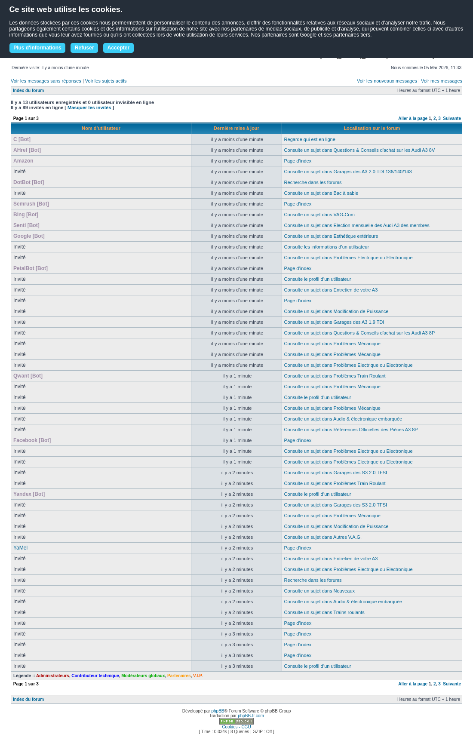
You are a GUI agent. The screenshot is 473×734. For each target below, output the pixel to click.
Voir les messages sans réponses (46, 80)
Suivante (452, 118)
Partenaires (178, 675)
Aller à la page (412, 118)
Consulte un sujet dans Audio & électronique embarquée (343, 418)
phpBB (217, 711)
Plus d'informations (37, 48)
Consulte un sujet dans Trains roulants (324, 612)
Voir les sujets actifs (106, 80)
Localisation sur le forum (372, 128)
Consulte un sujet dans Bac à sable (321, 193)
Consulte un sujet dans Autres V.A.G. (323, 537)
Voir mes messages (441, 80)
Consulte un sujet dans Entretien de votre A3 (331, 289)
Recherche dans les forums (313, 182)
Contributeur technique (95, 675)
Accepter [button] (118, 48)
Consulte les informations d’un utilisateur (326, 246)
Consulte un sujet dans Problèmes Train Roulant (335, 375)
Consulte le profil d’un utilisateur (317, 279)
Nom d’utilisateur (101, 128)
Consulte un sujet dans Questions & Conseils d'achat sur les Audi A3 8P (359, 332)
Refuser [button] (84, 48)
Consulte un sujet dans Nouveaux (319, 590)
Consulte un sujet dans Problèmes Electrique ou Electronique (348, 257)
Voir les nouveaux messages (387, 80)
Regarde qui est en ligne (309, 139)
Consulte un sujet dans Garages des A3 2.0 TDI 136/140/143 (348, 171)
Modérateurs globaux (143, 675)
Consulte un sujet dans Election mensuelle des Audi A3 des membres (357, 225)
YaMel (20, 548)
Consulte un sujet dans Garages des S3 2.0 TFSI (335, 472)
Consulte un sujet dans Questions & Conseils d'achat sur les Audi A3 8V (359, 150)
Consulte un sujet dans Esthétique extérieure (331, 236)
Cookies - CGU (236, 727)
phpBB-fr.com (251, 715)
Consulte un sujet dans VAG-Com (319, 214)
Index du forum (28, 90)
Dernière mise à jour (236, 128)
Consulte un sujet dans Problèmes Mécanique (332, 343)
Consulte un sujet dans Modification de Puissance (336, 311)
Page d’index (298, 160)
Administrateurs (52, 675)
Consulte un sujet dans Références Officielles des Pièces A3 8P (351, 429)
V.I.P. (198, 675)
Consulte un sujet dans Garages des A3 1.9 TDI (334, 322)
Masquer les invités (89, 107)
